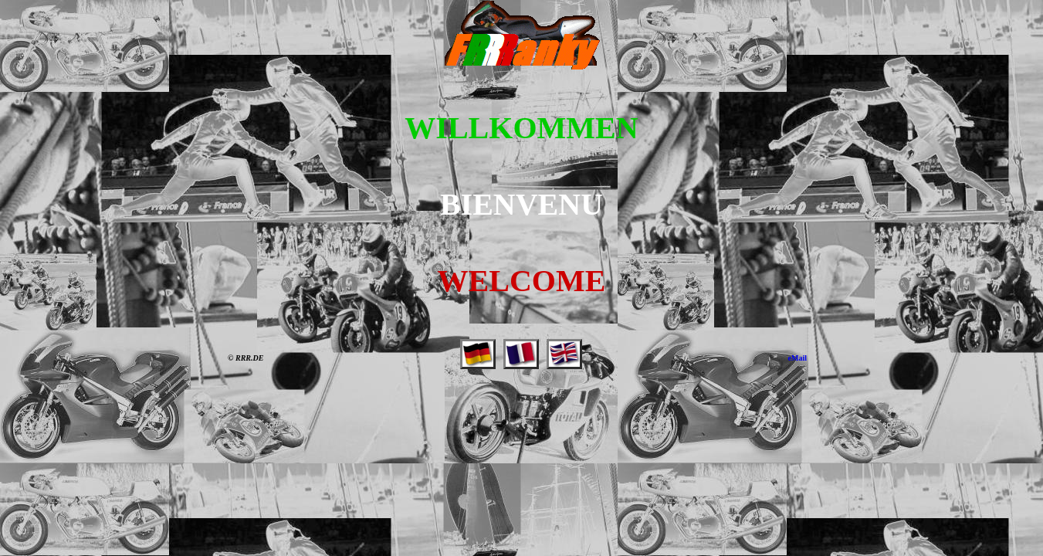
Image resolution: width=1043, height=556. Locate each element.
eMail (797, 358)
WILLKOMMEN (521, 127)
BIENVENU (521, 204)
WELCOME (522, 280)
